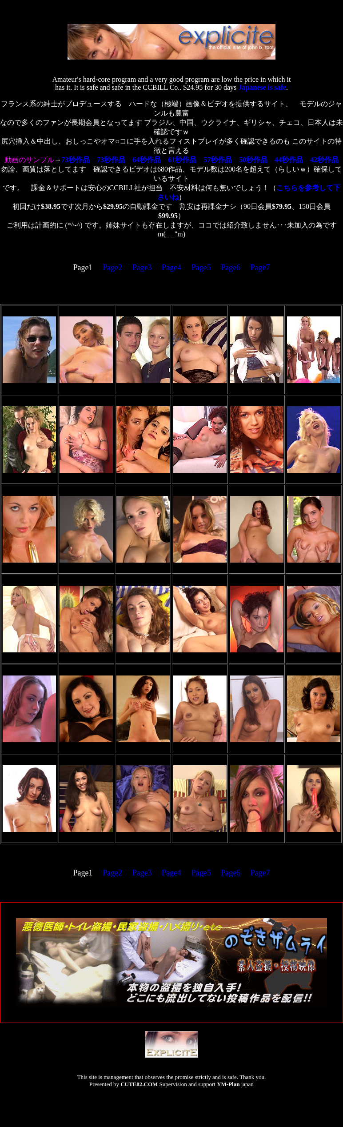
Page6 (230, 267)
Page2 (112, 267)
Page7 (260, 267)
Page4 (171, 267)
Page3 (142, 267)
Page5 (201, 267)
